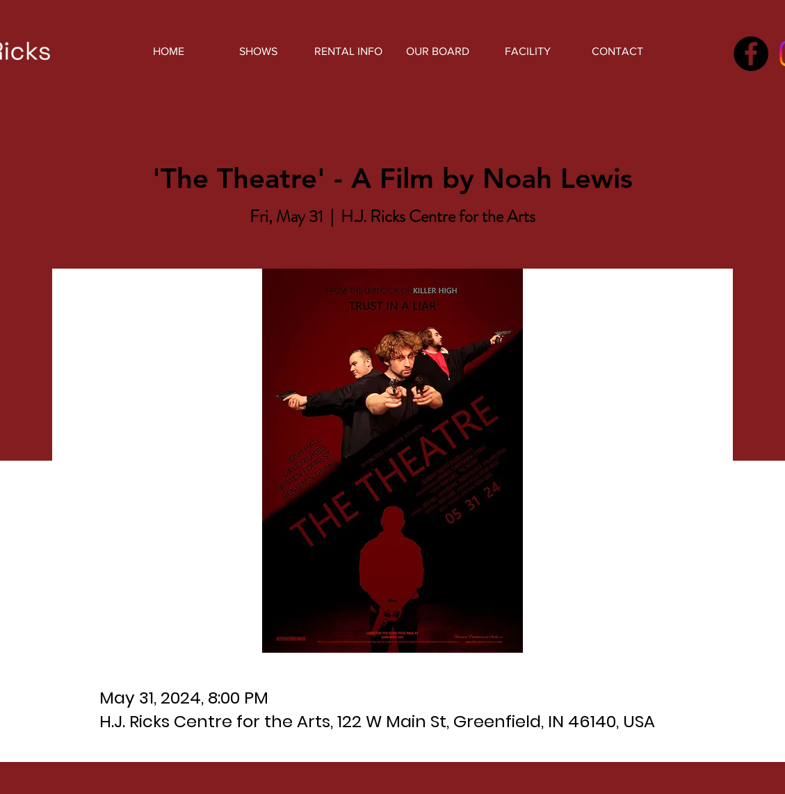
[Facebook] (751, 53)
